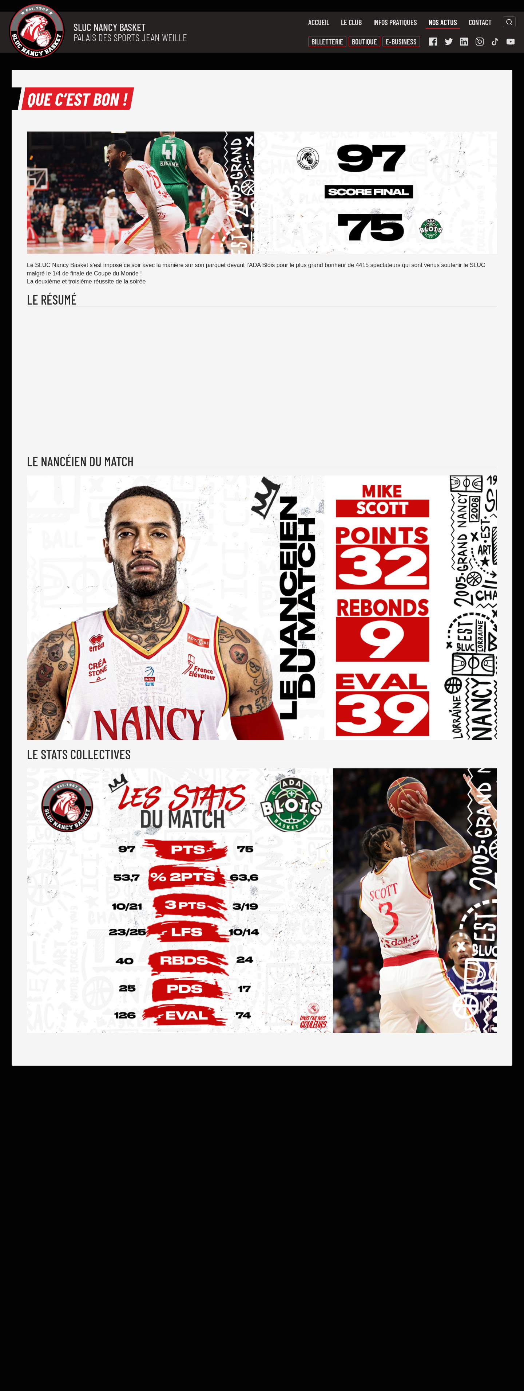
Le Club (351, 22)
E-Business (401, 41)
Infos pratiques (395, 22)
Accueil (318, 22)
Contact (480, 22)
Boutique (364, 41)
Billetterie (327, 41)
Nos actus (443, 22)
